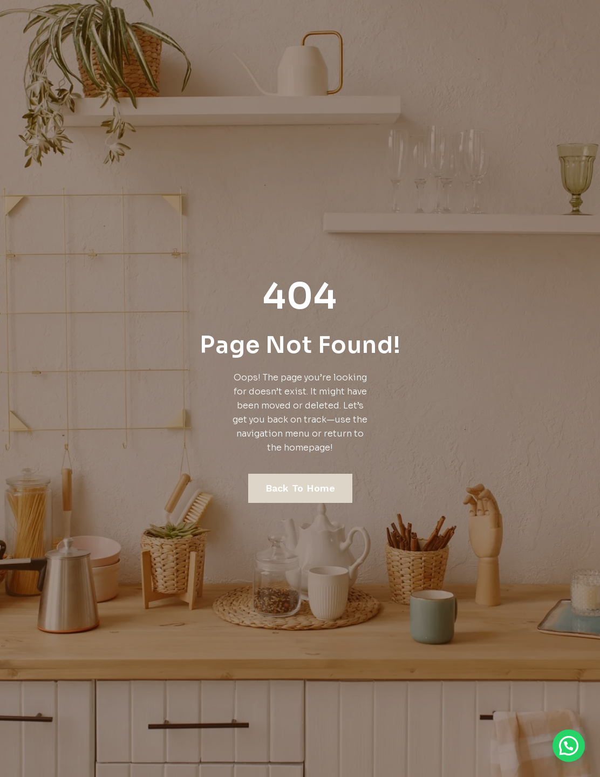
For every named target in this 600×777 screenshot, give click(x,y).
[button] (569, 746)
